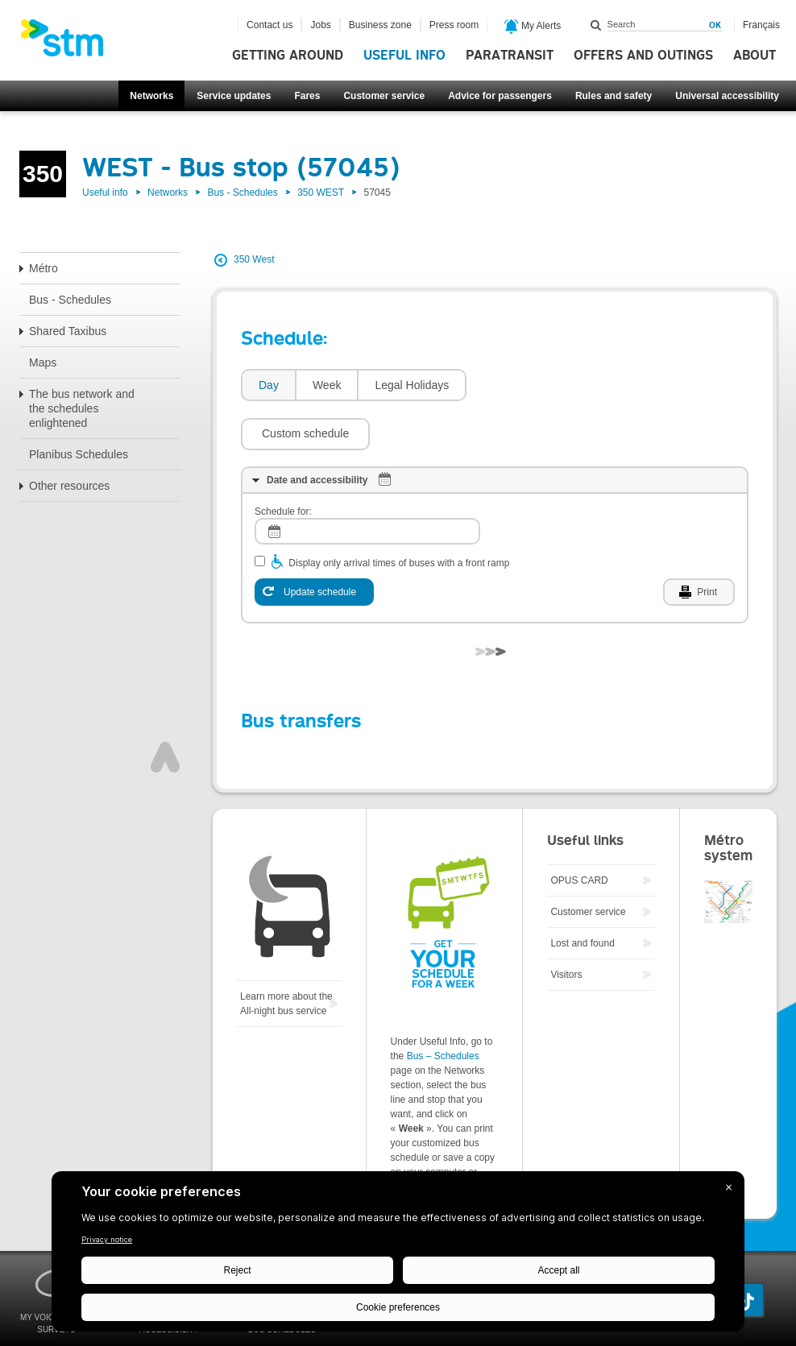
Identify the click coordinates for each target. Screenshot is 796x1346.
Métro (43, 268)
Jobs (320, 25)
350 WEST (320, 192)
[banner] (70, 43)
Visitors (566, 926)
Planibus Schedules (78, 454)
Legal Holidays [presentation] (412, 385)
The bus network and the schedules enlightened (82, 408)
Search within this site (596, 25)
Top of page (165, 709)
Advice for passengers (500, 95)
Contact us (269, 25)
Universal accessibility (727, 95)
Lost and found (582, 895)
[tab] (268, 385)
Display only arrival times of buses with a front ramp (398, 514)
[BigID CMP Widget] (398, 1255)
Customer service (384, 95)
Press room (454, 25)
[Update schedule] (314, 543)
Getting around (287, 55)
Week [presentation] (327, 385)
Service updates (234, 95)
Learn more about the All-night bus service (286, 955)
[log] (367, 483)
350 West (254, 259)
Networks (151, 95)
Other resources (69, 485)
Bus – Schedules (443, 1007)
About (754, 55)
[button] (539, 385)
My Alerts (533, 26)
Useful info (404, 55)
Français (761, 25)
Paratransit (509, 55)
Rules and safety (613, 95)
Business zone (380, 25)
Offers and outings (643, 55)
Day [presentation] (269, 385)
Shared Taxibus (67, 331)
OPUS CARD (578, 832)
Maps (42, 362)
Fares (307, 95)
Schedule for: (283, 463)
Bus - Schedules (242, 192)
